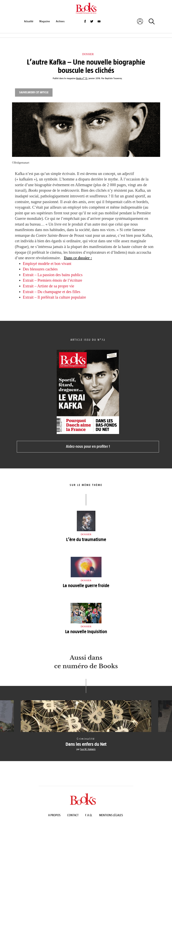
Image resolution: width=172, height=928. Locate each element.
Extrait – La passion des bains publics (53, 275)
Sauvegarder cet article (33, 92)
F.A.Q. (88, 815)
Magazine (44, 21)
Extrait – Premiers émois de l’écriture (52, 280)
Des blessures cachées (40, 269)
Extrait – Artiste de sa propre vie (48, 286)
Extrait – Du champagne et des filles (51, 292)
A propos (54, 815)
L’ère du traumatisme (86, 539)
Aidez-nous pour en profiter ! (88, 446)
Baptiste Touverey (113, 78)
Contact (73, 815)
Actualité (28, 21)
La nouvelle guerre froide (86, 585)
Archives (60, 21)
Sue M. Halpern (88, 749)
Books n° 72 (81, 78)
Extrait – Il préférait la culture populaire (54, 297)
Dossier (88, 54)
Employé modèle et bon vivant (47, 263)
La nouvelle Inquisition (86, 631)
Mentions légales (111, 815)
